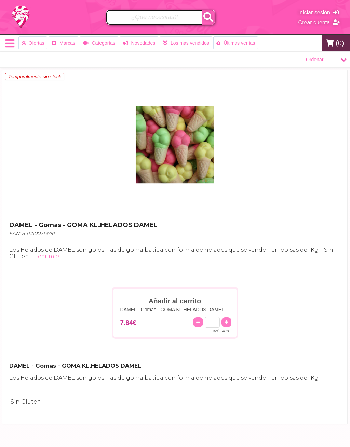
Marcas (63, 43)
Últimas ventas (235, 43)
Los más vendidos (186, 43)
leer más (48, 256)
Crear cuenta (319, 22)
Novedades (139, 43)
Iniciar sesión (318, 12)
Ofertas (33, 43)
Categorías (99, 43)
